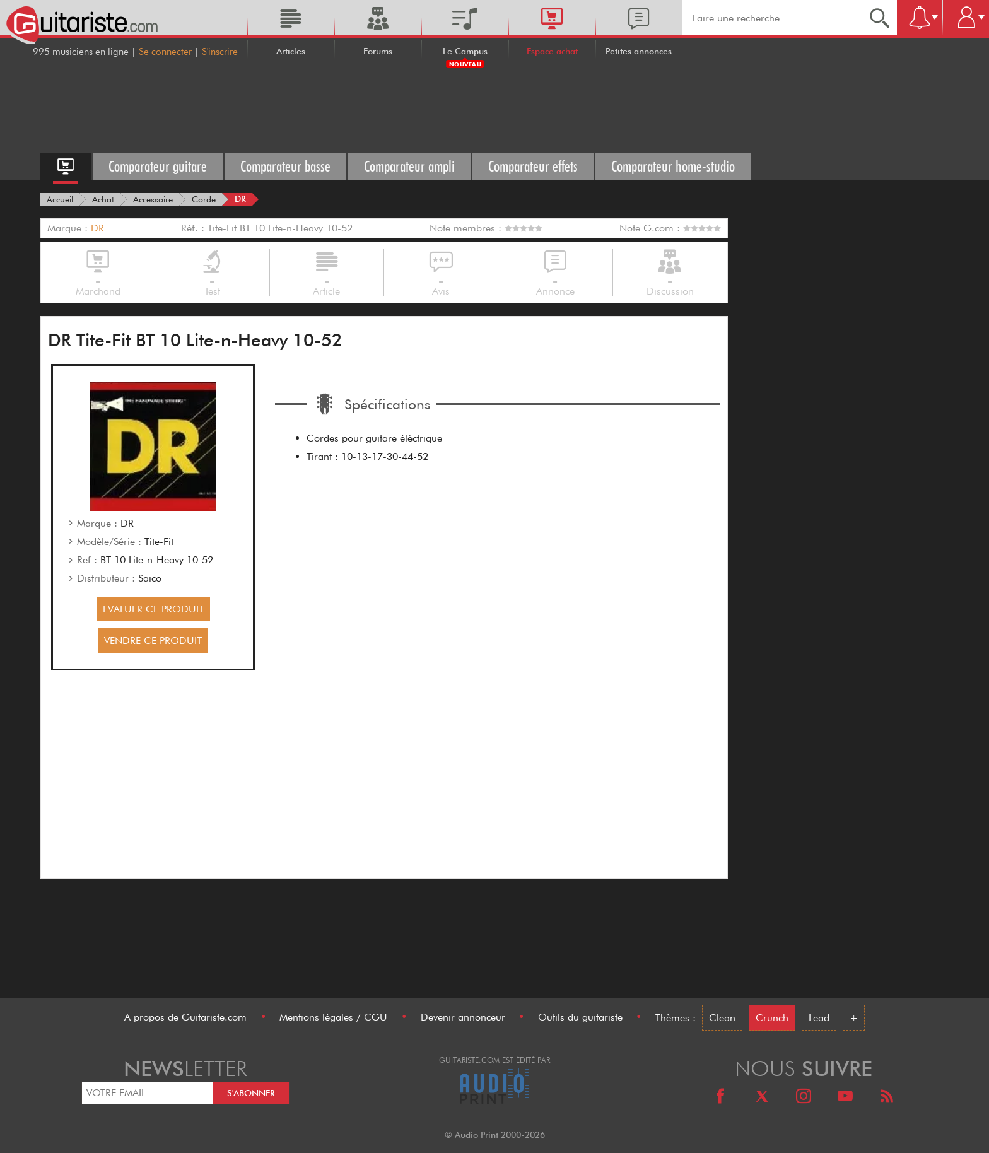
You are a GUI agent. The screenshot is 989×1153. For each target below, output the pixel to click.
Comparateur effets (533, 166)
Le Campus (465, 51)
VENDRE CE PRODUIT (153, 641)
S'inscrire (220, 51)
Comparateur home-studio (673, 166)
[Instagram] (803, 1098)
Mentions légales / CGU (333, 1017)
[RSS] (887, 1098)
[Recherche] (880, 17)
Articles (290, 51)
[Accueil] (59, 199)
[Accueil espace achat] (65, 166)
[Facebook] (720, 1098)
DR (97, 228)
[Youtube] (845, 1098)
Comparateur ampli (409, 166)
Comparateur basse (285, 166)
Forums (377, 51)
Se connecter (165, 51)
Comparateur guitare (157, 166)
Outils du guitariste (580, 1017)
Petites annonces (639, 51)
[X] (762, 1098)
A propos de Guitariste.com (185, 1017)
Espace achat (552, 51)
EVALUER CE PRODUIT (153, 609)
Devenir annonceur (463, 1017)
